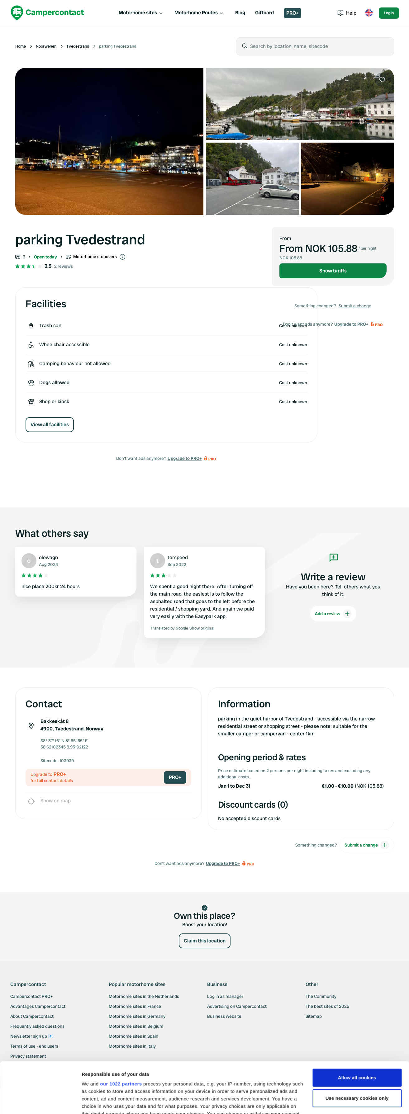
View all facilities (50, 424)
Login (389, 13)
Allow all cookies (357, 1026)
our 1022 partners (121, 1033)
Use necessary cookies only (357, 1047)
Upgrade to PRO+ (185, 458)
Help (346, 13)
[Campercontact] (47, 13)
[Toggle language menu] (368, 13)
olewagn (48, 557)
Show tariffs (333, 270)
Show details (96, 1101)
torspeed (178, 557)
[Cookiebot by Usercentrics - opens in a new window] (40, 1102)
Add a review (333, 613)
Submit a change (355, 306)
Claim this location (205, 940)
